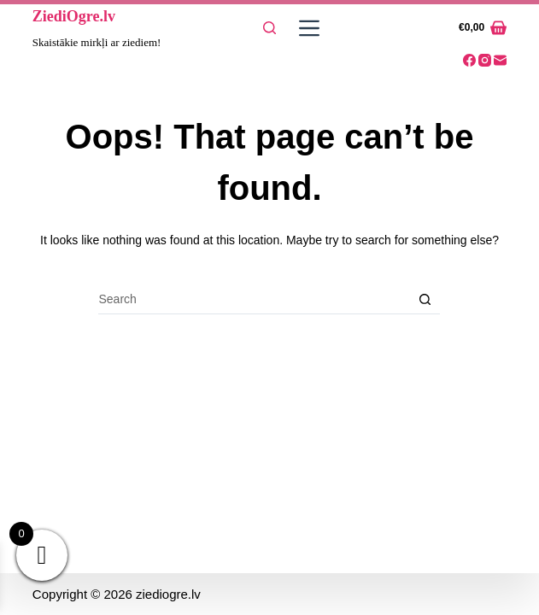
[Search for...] (254, 299)
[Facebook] (469, 60)
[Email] (500, 60)
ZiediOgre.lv (73, 16)
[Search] (269, 27)
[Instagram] (484, 60)
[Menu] (306, 28)
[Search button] (425, 299)
